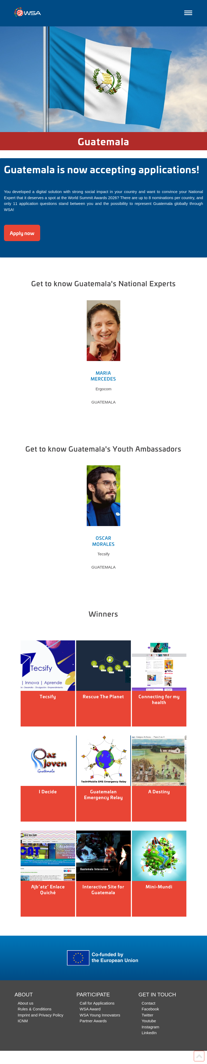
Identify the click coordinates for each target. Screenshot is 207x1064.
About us (25, 1003)
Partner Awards (93, 1021)
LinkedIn (149, 1032)
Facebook (150, 1009)
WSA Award (90, 1009)
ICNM (23, 1021)
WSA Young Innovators (100, 1015)
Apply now (22, 232)
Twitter (147, 1015)
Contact (148, 1003)
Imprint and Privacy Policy (40, 1015)
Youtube (149, 1021)
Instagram (150, 1027)
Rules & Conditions (35, 1009)
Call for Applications (97, 1003)
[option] (103, 79)
